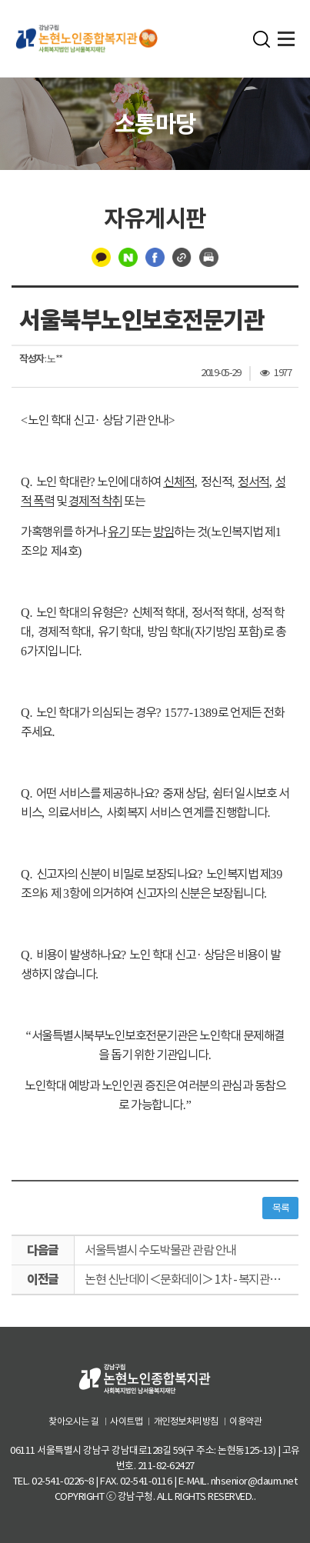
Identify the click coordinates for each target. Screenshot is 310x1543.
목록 (280, 1208)
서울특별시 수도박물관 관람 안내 (160, 1250)
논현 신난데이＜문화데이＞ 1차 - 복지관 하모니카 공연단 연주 (191, 1279)
